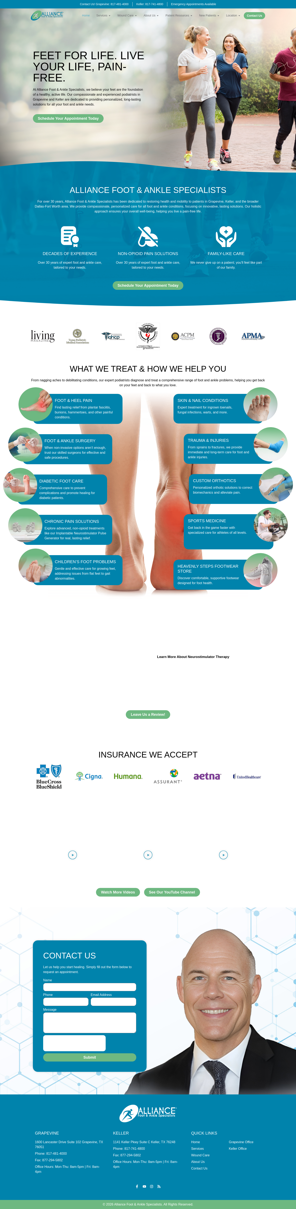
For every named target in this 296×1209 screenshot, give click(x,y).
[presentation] (74, 1043)
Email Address (101, 995)
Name (47, 980)
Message (50, 1009)
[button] (72, 855)
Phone (48, 995)
